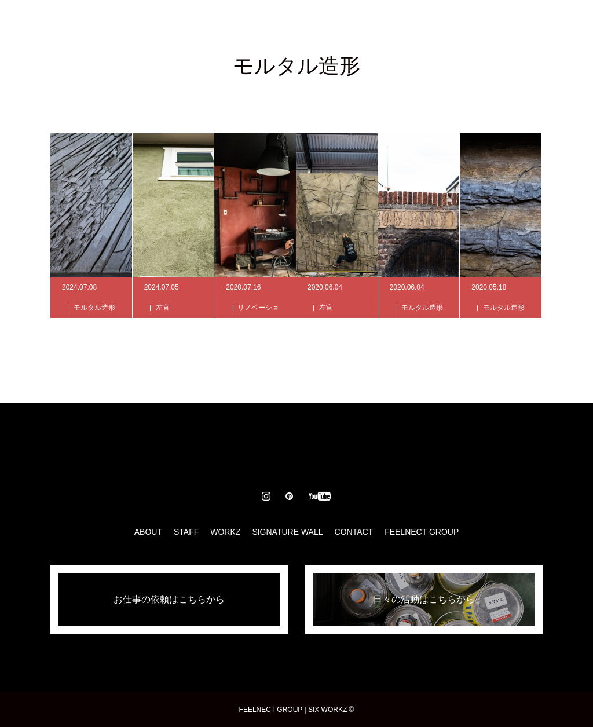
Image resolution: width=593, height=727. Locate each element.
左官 (163, 308)
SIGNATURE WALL (341, 23)
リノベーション (258, 318)
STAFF (217, 23)
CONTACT (420, 23)
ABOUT (168, 23)
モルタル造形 (94, 308)
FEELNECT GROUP (422, 531)
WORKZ (268, 23)
